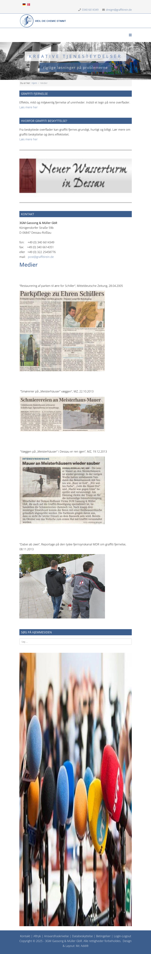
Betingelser (103, 936)
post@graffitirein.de (41, 257)
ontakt (26, 936)
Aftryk (37, 936)
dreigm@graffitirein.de (119, 9)
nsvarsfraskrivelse (57, 936)
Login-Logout (122, 936)
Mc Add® (82, 946)
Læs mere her (28, 107)
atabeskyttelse (83, 936)
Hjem (34, 83)
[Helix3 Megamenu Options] (130, 35)
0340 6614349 (90, 9)
